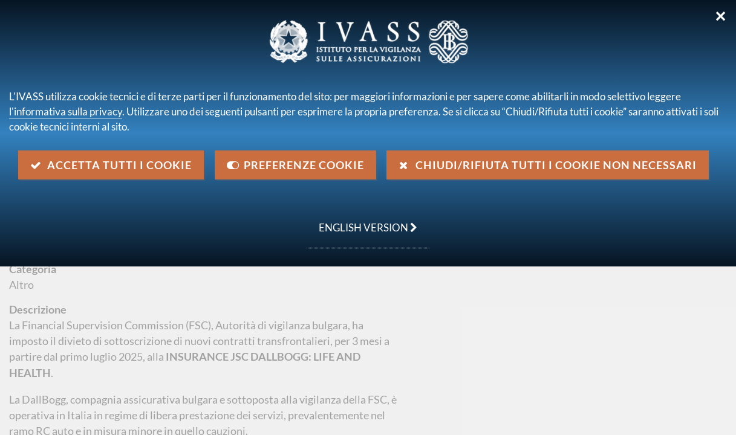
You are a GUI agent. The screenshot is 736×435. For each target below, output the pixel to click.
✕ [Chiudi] (720, 16)
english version (362, 221)
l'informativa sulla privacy (65, 111)
